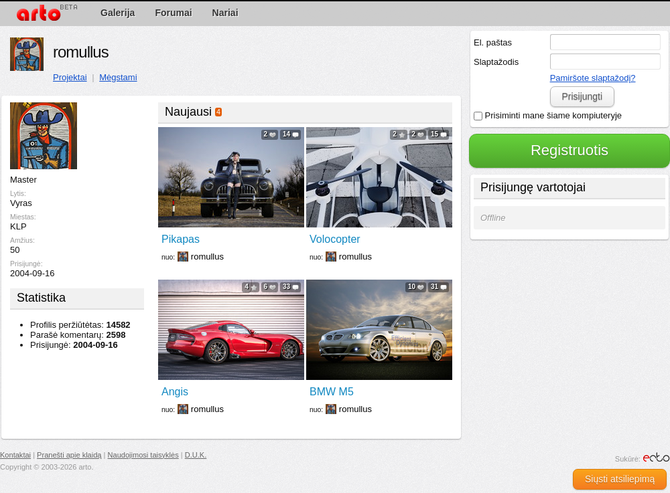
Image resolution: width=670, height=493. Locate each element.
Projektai (70, 77)
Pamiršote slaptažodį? (593, 78)
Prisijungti (581, 96)
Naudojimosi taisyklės (143, 455)
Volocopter (335, 239)
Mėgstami (118, 77)
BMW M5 (332, 391)
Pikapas (180, 239)
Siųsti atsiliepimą (620, 479)
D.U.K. (196, 455)
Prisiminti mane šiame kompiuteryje (548, 115)
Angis (174, 391)
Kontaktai (15, 455)
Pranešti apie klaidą (69, 455)
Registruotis (569, 150)
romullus (81, 52)
